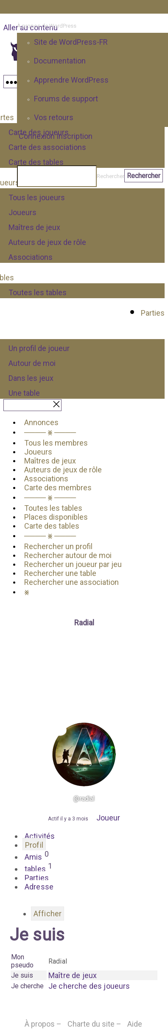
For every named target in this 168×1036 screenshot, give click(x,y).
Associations (30, 257)
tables (39, 867)
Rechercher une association (71, 582)
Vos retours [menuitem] (53, 117)
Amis (37, 855)
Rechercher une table (60, 573)
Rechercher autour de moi (68, 555)
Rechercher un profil (58, 546)
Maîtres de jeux (34, 227)
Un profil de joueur (39, 348)
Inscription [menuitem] (74, 136)
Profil (34, 844)
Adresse (39, 886)
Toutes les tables (37, 292)
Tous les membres (56, 442)
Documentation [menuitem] (60, 60)
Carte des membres (58, 487)
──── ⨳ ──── (50, 432)
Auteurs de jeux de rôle (47, 242)
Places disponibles (56, 516)
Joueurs (22, 212)
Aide (134, 1023)
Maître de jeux (72, 975)
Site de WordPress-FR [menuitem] (71, 41)
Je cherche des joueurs (89, 985)
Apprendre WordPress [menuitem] (71, 79)
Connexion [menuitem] (37, 136)
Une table (24, 392)
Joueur (108, 817)
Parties (153, 312)
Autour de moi (32, 363)
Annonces (41, 422)
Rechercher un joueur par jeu (73, 564)
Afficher (48, 913)
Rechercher (110, 176)
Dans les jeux (30, 378)
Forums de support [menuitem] (66, 98)
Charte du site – (94, 1023)
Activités (40, 836)
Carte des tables (51, 525)
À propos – (43, 1023)
